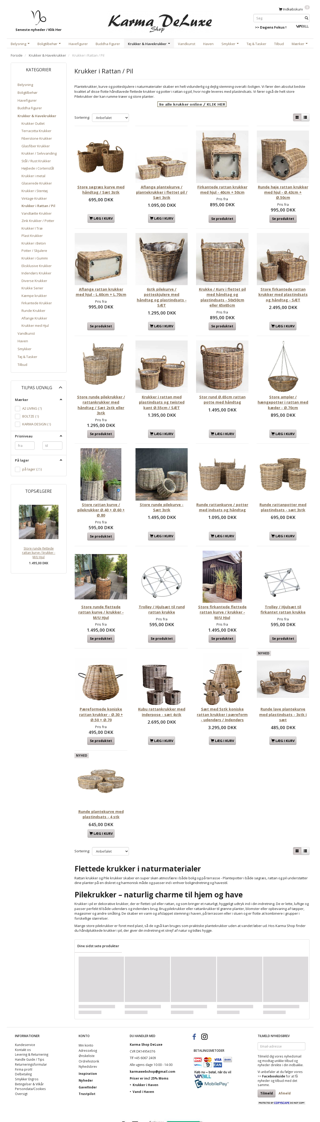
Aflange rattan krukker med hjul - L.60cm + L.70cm (101, 285)
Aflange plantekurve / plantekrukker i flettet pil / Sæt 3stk (161, 188)
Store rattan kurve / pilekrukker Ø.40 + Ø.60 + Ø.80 (101, 491)
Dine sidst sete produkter (98, 914)
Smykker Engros (27, 1047)
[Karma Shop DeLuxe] (160, 20)
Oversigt (21, 1062)
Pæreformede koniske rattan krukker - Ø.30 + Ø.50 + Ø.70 (101, 686)
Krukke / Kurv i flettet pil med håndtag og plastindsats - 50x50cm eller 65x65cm (222, 287)
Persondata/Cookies (30, 1057)
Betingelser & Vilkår (29, 1052)
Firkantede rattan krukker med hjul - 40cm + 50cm (222, 188)
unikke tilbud (283, 1029)
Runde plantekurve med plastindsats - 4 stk (101, 782)
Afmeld (285, 1062)
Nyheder (86, 1049)
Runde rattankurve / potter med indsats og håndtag (222, 491)
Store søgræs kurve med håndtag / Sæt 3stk (100, 185)
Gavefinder (88, 1055)
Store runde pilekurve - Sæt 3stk (161, 488)
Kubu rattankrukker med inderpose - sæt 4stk (161, 684)
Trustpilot (87, 1062)
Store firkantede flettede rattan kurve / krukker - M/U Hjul (222, 589)
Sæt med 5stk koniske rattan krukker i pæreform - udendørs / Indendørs (222, 689)
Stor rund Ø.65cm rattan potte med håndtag (222, 385)
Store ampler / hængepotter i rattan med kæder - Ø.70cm (282, 388)
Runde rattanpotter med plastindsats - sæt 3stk (282, 488)
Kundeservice (25, 1013)
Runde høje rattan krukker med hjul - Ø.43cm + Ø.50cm (282, 188)
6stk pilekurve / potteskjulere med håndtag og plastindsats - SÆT (161, 287)
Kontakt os (23, 1018)
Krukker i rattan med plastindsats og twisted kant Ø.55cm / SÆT (162, 388)
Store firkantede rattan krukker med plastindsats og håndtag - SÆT (283, 287)
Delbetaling (23, 1042)
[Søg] (306, 17)
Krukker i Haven (145, 1053)
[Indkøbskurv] (294, 9)
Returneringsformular (31, 1033)
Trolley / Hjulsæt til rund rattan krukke (162, 586)
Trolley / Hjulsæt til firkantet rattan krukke (283, 586)
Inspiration (88, 1042)
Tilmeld (266, 1062)
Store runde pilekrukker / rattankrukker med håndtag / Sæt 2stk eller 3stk (101, 390)
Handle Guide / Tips (29, 1028)
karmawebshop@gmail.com (152, 1040)
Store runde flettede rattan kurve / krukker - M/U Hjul (38, 552)
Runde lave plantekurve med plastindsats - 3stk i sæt (283, 686)
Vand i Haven (143, 1060)
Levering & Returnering (31, 1023)
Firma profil (23, 1038)
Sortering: (82, 117)
